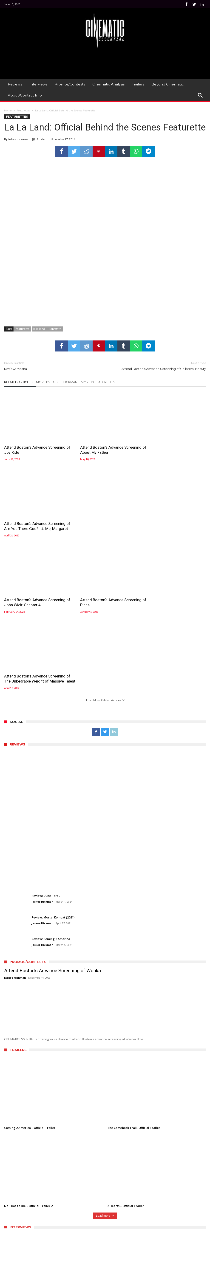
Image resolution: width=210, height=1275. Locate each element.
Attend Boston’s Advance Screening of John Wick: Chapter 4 (34, 521)
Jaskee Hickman (17, 139)
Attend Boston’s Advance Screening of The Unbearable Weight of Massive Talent (172, 523)
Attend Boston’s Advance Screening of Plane (103, 521)
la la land (39, 329)
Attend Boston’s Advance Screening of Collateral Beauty (159, 366)
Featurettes (23, 110)
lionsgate (55, 329)
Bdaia (113, 1271)
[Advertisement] (105, 62)
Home (7, 110)
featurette (22, 329)
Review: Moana (51, 366)
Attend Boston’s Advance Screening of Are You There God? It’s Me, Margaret (172, 447)
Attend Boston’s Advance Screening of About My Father (103, 445)
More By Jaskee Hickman (56, 382)
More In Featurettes (98, 382)
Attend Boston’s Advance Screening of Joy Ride (34, 445)
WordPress (81, 1271)
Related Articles (18, 382)
